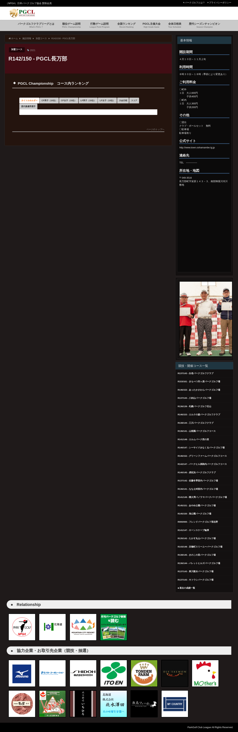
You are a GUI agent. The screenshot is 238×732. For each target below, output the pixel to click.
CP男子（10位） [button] (70, 102)
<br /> (204, 219)
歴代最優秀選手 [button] (105, 111)
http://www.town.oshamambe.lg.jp (197, 147)
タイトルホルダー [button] (36, 102)
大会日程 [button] (62, 111)
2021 (33, 50)
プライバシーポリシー (220, 2)
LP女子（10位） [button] (35, 111)
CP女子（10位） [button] (104, 102)
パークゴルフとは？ (195, 2)
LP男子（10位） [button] (137, 102)
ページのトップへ (155, 137)
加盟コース (17, 49)
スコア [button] (81, 111)
